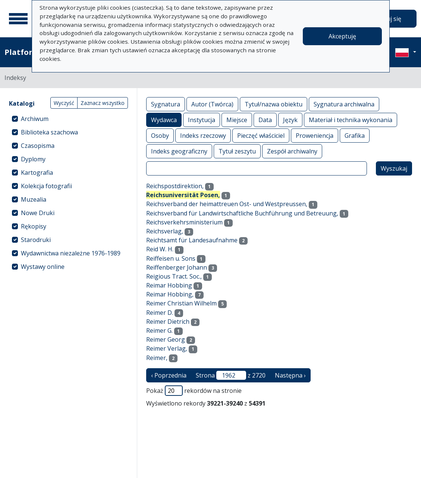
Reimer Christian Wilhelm (181, 303)
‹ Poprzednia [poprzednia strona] (168, 375)
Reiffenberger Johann (176, 267)
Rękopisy (33, 226)
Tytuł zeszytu (237, 151)
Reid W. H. (159, 249)
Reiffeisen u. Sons (170, 258)
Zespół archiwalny (292, 151)
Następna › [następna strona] (290, 375)
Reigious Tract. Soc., (174, 276)
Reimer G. (159, 330)
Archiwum (34, 119)
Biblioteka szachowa (49, 132)
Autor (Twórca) (212, 104)
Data (265, 119)
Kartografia (37, 172)
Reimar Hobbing (169, 285)
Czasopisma (37, 146)
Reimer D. (159, 312)
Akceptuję (342, 36)
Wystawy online (43, 267)
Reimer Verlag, (166, 348)
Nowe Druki (37, 213)
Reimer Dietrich (167, 321)
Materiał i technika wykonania (350, 119)
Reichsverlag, (164, 231)
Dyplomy (33, 159)
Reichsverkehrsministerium (184, 222)
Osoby (160, 135)
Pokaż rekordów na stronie (194, 390)
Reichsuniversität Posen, (183, 195)
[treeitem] (68, 119)
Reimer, (156, 358)
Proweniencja (314, 135)
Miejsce (236, 119)
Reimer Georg (165, 339)
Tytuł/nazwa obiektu (273, 104)
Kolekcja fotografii (46, 186)
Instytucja (201, 119)
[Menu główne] (18, 18)
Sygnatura (165, 104)
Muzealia (33, 199)
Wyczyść (64, 102)
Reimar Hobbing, (170, 294)
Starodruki (36, 240)
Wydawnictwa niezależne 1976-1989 (70, 253)
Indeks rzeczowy (203, 135)
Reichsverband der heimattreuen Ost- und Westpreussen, (226, 204)
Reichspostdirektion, (175, 186)
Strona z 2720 (231, 375)
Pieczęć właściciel (261, 135)
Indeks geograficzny (179, 151)
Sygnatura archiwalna (344, 104)
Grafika (355, 135)
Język (290, 119)
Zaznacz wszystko (103, 102)
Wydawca (164, 119)
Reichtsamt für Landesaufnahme (192, 240)
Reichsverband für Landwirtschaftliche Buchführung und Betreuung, (242, 213)
